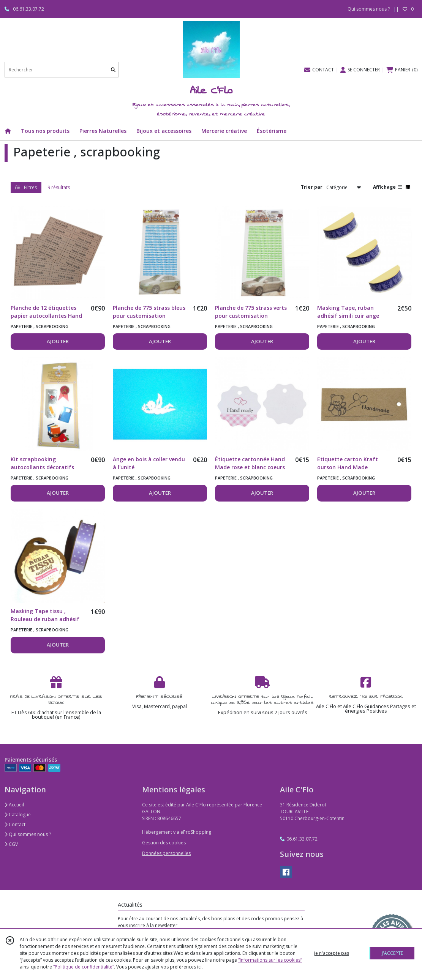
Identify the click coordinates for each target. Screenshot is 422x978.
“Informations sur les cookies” (270, 960)
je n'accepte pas (331, 953)
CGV (11, 844)
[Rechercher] (113, 69)
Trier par (311, 187)
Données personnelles (166, 853)
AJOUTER (58, 341)
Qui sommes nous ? (28, 834)
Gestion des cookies (164, 842)
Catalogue (18, 814)
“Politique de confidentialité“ (83, 967)
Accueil (14, 804)
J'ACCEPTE (392, 953)
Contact (15, 824)
